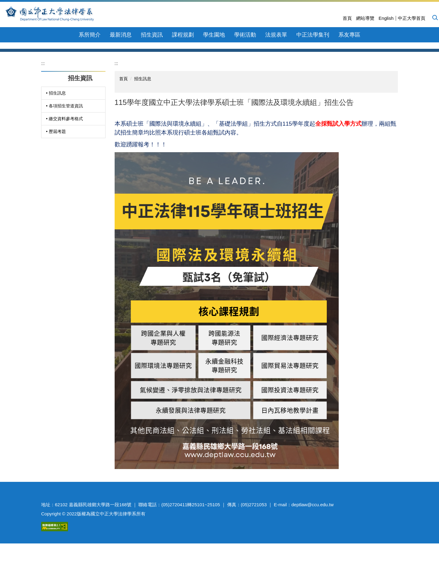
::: (43, 106)
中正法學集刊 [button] (312, 35)
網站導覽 (365, 18)
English (386, 18)
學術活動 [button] (245, 35)
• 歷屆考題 (56, 174)
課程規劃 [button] (183, 35)
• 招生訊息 (56, 135)
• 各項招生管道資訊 (64, 148)
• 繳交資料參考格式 (64, 161)
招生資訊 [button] (152, 35)
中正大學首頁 (411, 18)
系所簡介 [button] (90, 35)
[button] (434, 17)
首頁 (347, 18)
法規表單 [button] (276, 35)
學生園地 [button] (214, 35)
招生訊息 (142, 121)
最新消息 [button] (121, 35)
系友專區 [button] (349, 35)
